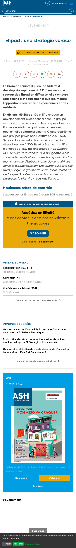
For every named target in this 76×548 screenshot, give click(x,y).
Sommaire (21, 477)
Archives (38, 486)
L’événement (37, 16)
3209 (27, 16)
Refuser (7, 544)
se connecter (59, 3)
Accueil (6, 16)
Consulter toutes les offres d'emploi (36, 300)
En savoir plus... (32, 544)
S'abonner (38, 233)
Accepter (18, 544)
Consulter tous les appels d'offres (36, 361)
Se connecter (46, 241)
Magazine (17, 16)
